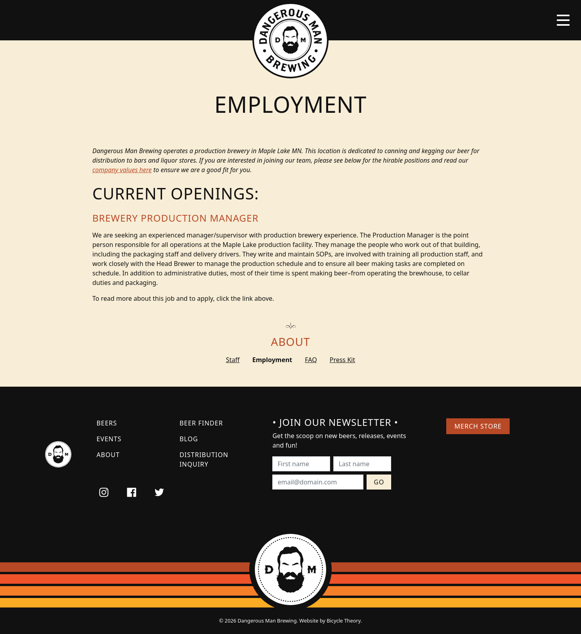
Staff (233, 359)
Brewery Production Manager (175, 217)
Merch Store (478, 426)
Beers (106, 423)
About (290, 341)
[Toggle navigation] (563, 20)
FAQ (311, 359)
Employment (272, 359)
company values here (122, 169)
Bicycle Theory (344, 620)
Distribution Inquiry (204, 459)
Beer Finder (201, 423)
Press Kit (342, 359)
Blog (189, 439)
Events (108, 439)
